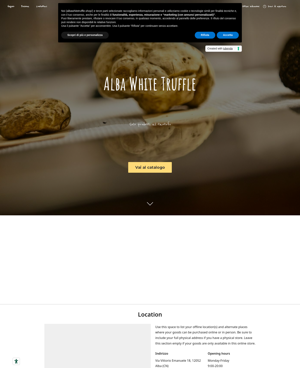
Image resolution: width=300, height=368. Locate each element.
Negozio (11, 6)
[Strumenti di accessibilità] (16, 361)
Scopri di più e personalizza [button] (85, 34)
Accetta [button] (228, 34)
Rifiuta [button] (205, 34)
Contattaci (41, 6)
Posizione (25, 6)
